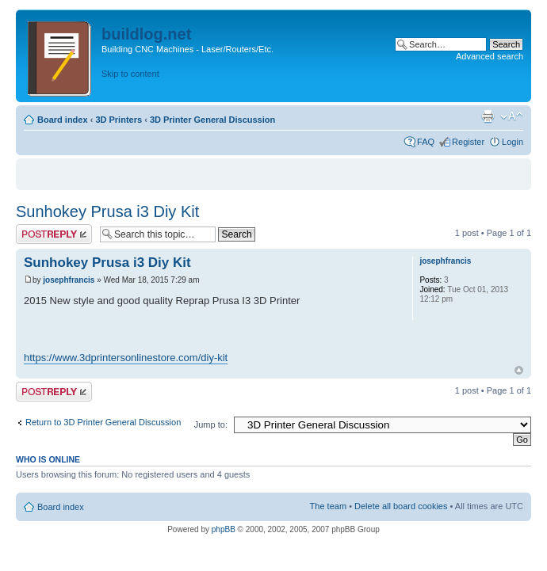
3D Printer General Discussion (212, 119)
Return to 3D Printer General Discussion (103, 422)
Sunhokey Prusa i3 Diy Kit (107, 211)
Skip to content (130, 73)
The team (328, 506)
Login (512, 142)
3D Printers (118, 119)
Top (518, 370)
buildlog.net (146, 34)
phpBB (223, 529)
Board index (62, 119)
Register (468, 142)
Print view (487, 116)
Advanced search (489, 56)
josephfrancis (68, 280)
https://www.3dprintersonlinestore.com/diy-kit (126, 358)
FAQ (425, 142)
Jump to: (211, 424)
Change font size (511, 116)
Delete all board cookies (400, 506)
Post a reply (54, 234)
